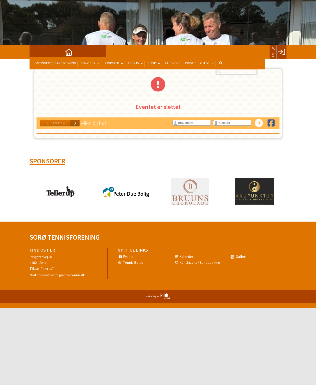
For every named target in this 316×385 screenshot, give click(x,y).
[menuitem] (36, 52)
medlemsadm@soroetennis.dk (61, 275)
